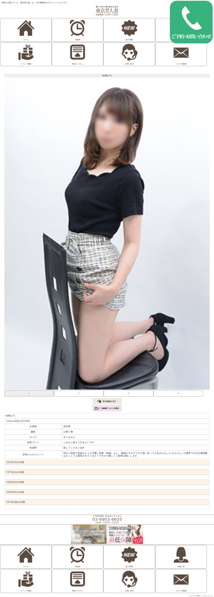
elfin (198, 596)
